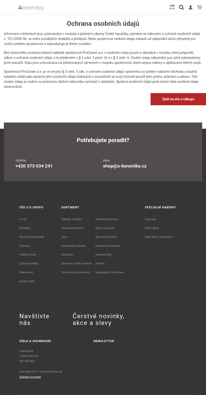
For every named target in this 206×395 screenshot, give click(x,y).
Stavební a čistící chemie (76, 263)
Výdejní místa (27, 254)
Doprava (24, 245)
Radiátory (67, 254)
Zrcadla (100, 263)
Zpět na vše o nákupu (178, 99)
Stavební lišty (103, 254)
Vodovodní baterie (72, 228)
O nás (23, 219)
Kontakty (24, 228)
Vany (64, 237)
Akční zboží (152, 228)
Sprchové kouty (104, 228)
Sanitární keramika (106, 219)
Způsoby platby (28, 263)
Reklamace (26, 272)
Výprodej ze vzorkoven (158, 237)
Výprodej (150, 219)
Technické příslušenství (75, 272)
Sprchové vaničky (106, 237)
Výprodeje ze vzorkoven (109, 272)
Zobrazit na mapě (30, 376)
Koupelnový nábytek (73, 245)
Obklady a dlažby (71, 219)
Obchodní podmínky (31, 237)
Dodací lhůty (27, 281)
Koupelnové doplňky (107, 245)
